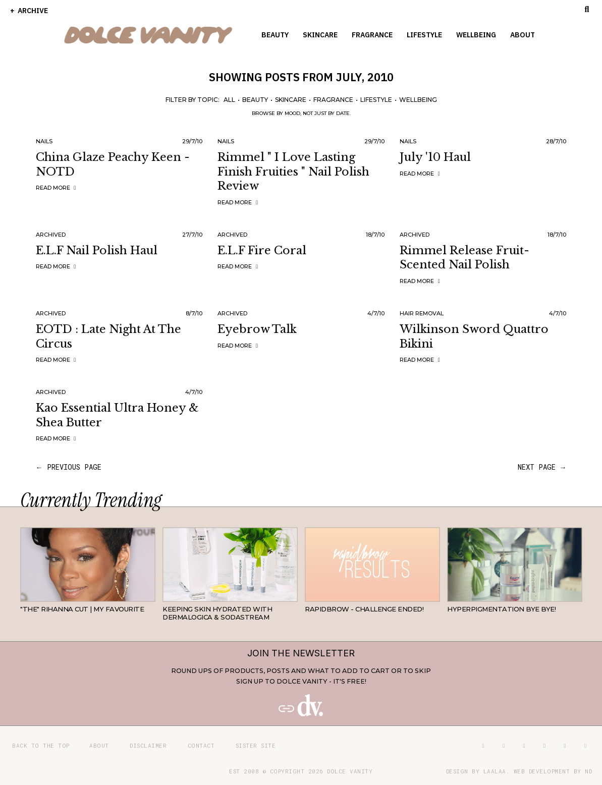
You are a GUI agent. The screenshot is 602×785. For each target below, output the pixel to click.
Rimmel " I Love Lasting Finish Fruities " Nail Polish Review (293, 171)
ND (588, 771)
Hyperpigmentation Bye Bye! (501, 609)
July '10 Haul (435, 157)
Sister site (256, 745)
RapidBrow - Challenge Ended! (364, 609)
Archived (51, 234)
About (522, 34)
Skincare (320, 34)
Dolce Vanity (349, 771)
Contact (201, 745)
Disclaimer (148, 745)
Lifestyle (424, 34)
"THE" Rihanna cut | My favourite (82, 609)
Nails (44, 141)
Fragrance (372, 34)
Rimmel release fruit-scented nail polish (464, 258)
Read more (57, 187)
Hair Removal (422, 313)
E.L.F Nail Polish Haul (96, 250)
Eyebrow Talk (257, 329)
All (229, 99)
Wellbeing (476, 34)
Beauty (275, 34)
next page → (542, 467)
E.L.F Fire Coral (261, 250)
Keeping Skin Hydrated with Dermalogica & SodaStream (217, 613)
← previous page (68, 467)
